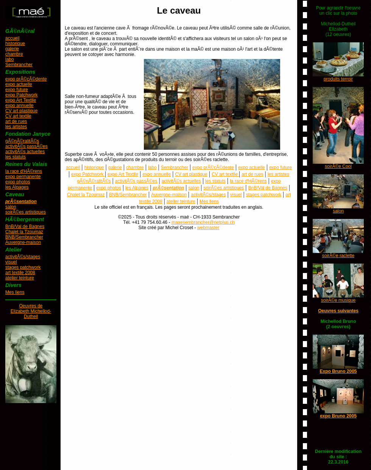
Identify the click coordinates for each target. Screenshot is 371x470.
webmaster (208, 227)
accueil (12, 38)
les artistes (16, 126)
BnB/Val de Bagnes (24, 226)
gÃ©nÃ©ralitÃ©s (22, 141)
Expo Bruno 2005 (338, 371)
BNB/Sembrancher (24, 237)
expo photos (17, 182)
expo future (16, 89)
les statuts (15, 157)
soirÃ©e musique (338, 300)
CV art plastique (21, 110)
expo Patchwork (21, 95)
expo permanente (23, 176)
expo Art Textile (20, 100)
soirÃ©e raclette (338, 255)
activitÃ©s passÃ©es (26, 146)
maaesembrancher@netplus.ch (203, 222)
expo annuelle (19, 105)
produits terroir (338, 79)
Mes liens (15, 292)
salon (10, 206)
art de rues (16, 121)
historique (15, 43)
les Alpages (16, 187)
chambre (14, 54)
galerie (12, 48)
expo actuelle (18, 84)
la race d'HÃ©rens (23, 171)
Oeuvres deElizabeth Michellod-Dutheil (31, 311)
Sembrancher (19, 64)
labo (9, 59)
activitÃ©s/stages (22, 256)
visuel (11, 262)
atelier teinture (19, 278)
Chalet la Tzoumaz (24, 231)
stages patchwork (23, 267)
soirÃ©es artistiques (25, 212)
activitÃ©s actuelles (25, 151)
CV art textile (18, 116)
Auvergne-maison (23, 242)
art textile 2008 (20, 272)
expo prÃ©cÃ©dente (26, 79)
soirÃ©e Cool (338, 166)
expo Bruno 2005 (338, 416)
